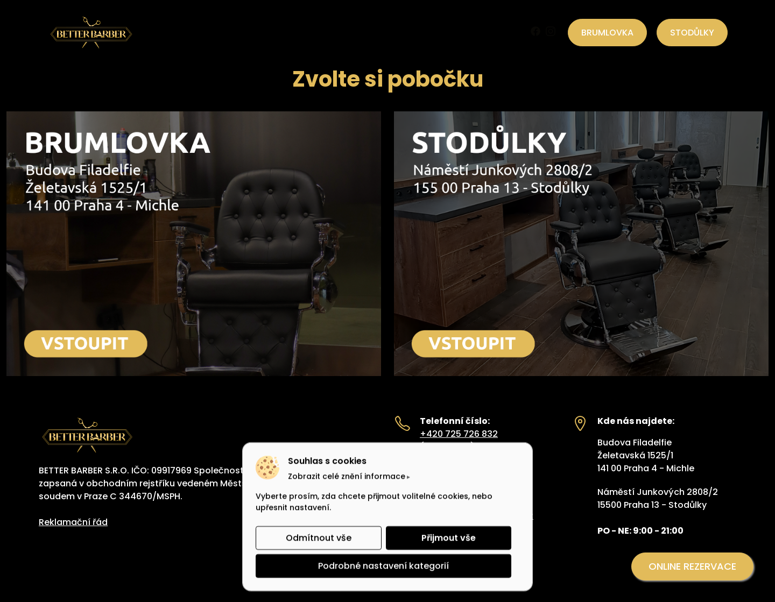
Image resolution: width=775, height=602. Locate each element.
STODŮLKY (692, 32)
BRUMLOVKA (607, 32)
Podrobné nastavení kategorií (383, 565)
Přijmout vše (448, 538)
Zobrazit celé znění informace (346, 476)
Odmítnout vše (318, 538)
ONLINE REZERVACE (692, 566)
